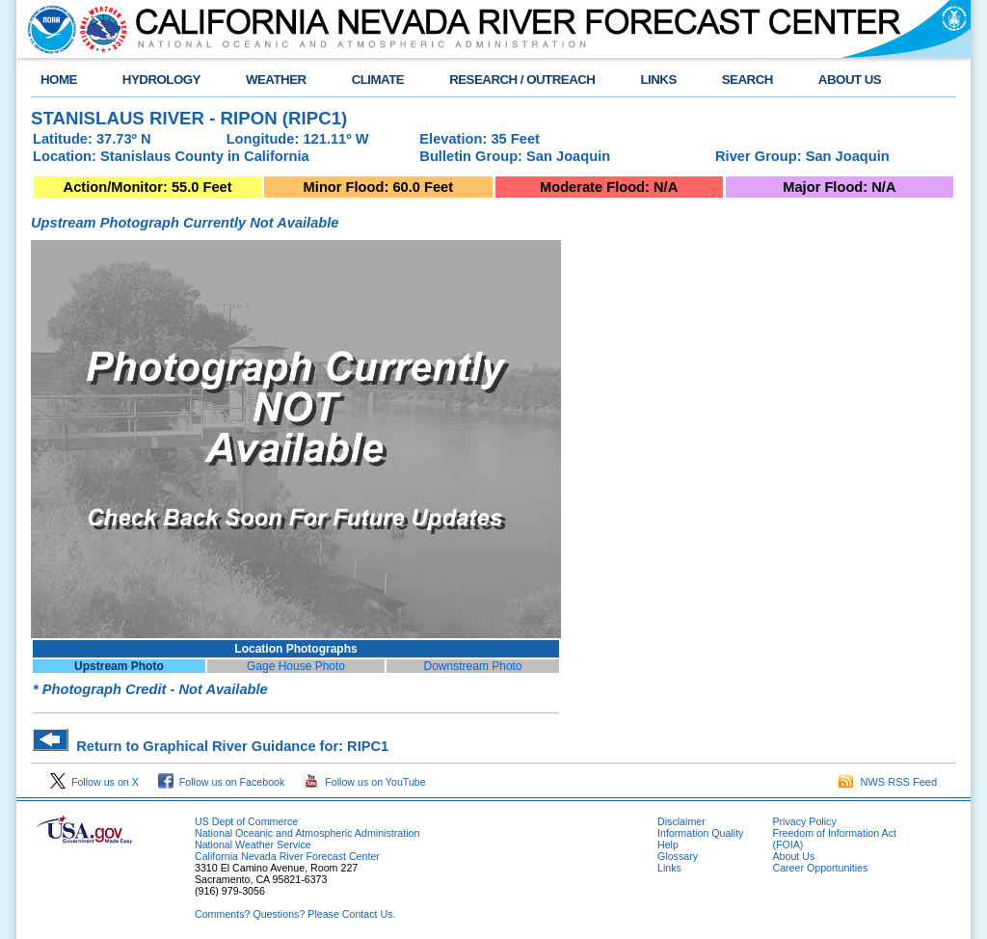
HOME (58, 79)
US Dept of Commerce (246, 821)
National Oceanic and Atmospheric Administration (307, 833)
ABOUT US (849, 79)
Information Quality (700, 833)
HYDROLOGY (161, 79)
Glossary (677, 856)
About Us (793, 856)
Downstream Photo (473, 666)
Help (668, 844)
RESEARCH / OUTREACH (522, 79)
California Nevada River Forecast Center (287, 856)
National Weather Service (253, 844)
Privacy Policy (804, 821)
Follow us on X (94, 782)
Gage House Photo (296, 666)
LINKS (658, 79)
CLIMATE (378, 79)
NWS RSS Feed (888, 782)
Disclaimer (681, 821)
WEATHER (276, 79)
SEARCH (747, 79)
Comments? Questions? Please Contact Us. (295, 914)
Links (669, 867)
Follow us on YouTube (364, 782)
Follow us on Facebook (221, 782)
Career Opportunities (819, 867)
